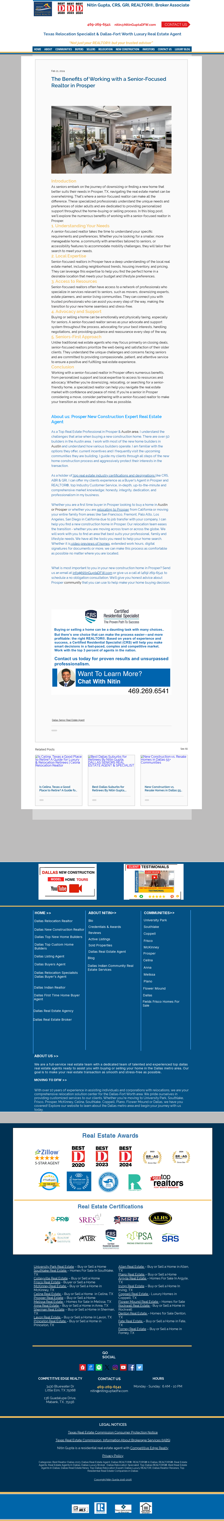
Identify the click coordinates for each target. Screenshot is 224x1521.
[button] (48, 49)
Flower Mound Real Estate (138, 1302)
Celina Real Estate (48, 1294)
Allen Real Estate (131, 1267)
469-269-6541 (99, 24)
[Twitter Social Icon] (139, 1367)
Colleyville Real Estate (51, 1278)
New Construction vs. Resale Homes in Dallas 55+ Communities (163, 788)
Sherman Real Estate (49, 1309)
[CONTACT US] (175, 24)
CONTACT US (109, 1379)
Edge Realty (158, 1448)
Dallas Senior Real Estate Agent (68, 720)
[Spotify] (99, 1367)
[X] (107, 1367)
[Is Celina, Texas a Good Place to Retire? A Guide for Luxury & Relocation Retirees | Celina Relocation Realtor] (58, 768)
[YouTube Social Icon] (123, 1367)
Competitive (139, 1448)
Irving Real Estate (131, 1286)
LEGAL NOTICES (113, 1424)
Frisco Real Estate (47, 1282)
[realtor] (82, 1367)
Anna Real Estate (47, 1306)
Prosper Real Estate (48, 1298)
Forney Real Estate (132, 1329)
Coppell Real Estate (133, 1294)
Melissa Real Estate (49, 1302)
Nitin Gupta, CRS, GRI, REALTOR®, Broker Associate (138, 5)
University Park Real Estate (54, 1267)
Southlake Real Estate (50, 1270)
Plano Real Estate (131, 1274)
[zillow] (91, 1367)
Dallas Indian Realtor (49, 987)
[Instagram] (115, 1367)
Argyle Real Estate (132, 1278)
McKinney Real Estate (50, 1286)
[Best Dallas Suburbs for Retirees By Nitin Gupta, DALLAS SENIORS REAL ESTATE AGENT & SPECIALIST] (111, 768)
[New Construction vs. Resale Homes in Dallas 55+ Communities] (164, 768)
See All (184, 749)
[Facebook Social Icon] (131, 1367)
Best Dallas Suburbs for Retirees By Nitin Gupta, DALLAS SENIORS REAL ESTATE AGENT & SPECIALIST (108, 788)
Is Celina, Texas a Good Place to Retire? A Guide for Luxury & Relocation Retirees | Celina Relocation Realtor (58, 788)
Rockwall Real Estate (134, 1306)
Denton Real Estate (133, 1313)
